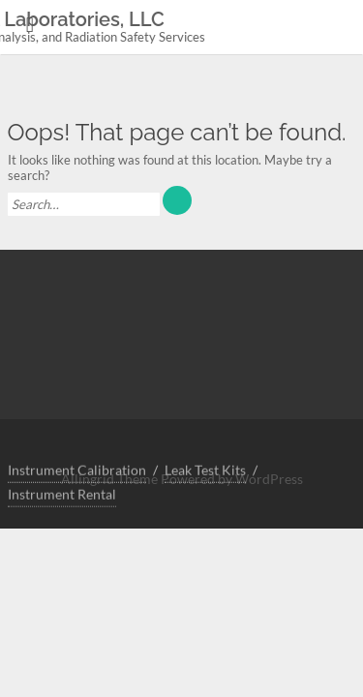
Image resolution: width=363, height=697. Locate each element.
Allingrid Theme (111, 478)
